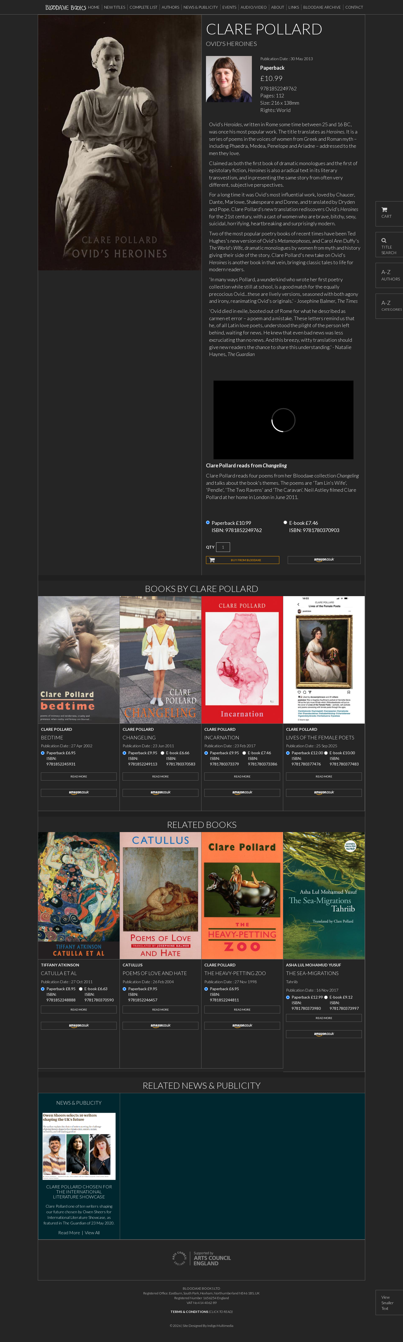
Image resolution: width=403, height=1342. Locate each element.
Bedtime (52, 737)
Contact (354, 7)
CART (386, 213)
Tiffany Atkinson (60, 964)
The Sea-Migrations (312, 973)
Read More (79, 776)
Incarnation (221, 737)
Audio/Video (254, 7)
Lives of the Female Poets (320, 737)
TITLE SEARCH (388, 244)
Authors (170, 7)
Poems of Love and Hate (155, 973)
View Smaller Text (387, 1303)
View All (92, 1232)
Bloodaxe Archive (322, 7)
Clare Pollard (56, 729)
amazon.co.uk (324, 560)
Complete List (143, 7)
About (277, 7)
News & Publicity (201, 7)
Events (229, 7)
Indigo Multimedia (220, 1326)
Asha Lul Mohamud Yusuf (313, 964)
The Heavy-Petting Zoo (235, 973)
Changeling (139, 737)
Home (94, 7)
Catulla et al (59, 973)
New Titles (114, 7)
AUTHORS (389, 275)
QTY (210, 547)
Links (294, 7)
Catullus (132, 964)
